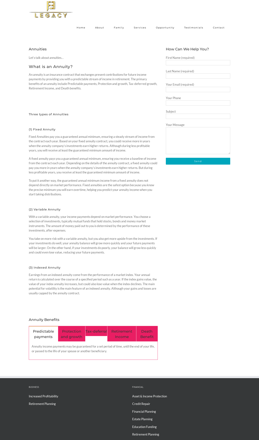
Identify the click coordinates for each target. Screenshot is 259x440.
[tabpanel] (93, 350)
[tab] (43, 333)
